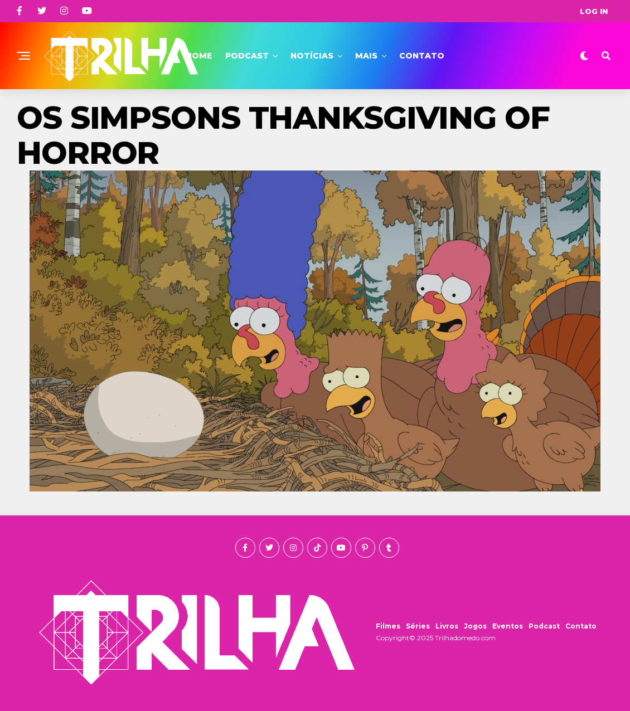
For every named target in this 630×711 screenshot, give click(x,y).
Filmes (388, 626)
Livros (446, 626)
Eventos (507, 626)
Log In (594, 11)
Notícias (311, 56)
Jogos (475, 626)
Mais (366, 56)
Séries (418, 626)
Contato (421, 56)
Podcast (247, 56)
